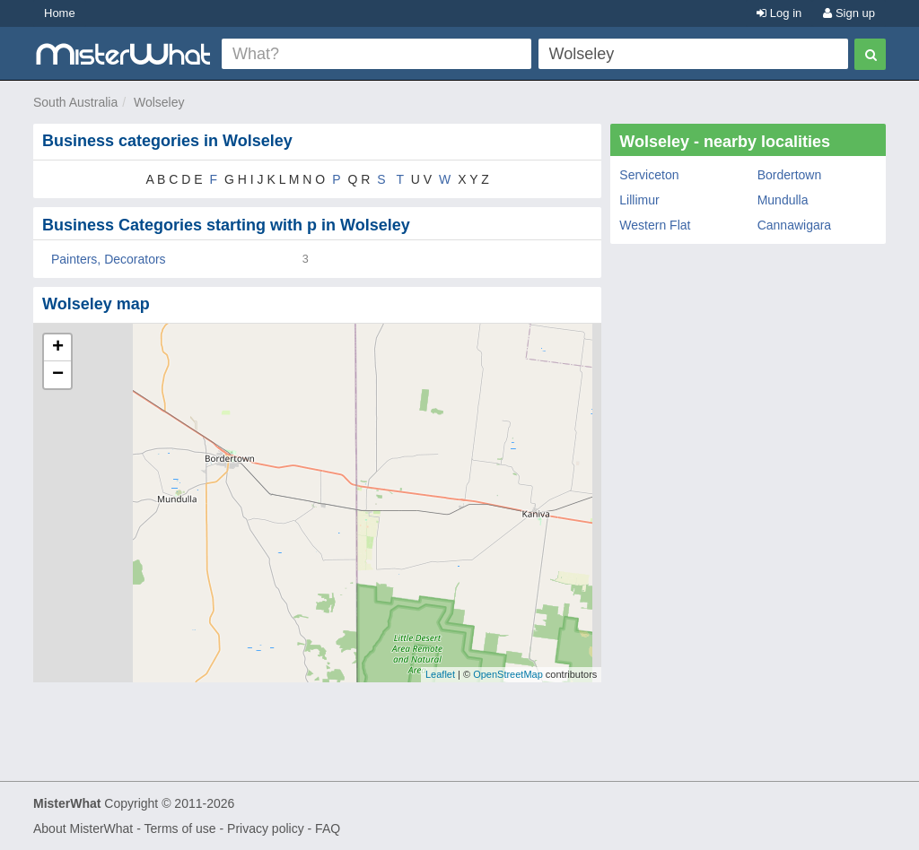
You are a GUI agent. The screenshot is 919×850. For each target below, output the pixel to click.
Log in (779, 13)
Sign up (849, 13)
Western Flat (654, 225)
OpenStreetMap (508, 674)
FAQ (327, 828)
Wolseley (159, 102)
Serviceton (648, 175)
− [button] (58, 374)
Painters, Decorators (108, 259)
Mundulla (783, 200)
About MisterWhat (83, 828)
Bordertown (789, 175)
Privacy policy (265, 828)
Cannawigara (794, 225)
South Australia (75, 102)
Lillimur (639, 200)
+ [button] (58, 347)
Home (59, 13)
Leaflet (440, 674)
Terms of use (179, 828)
